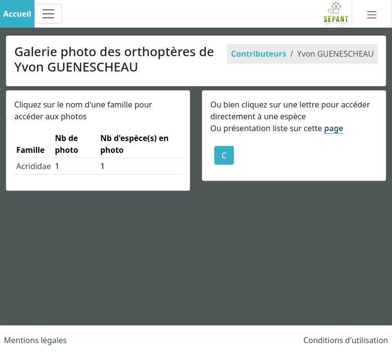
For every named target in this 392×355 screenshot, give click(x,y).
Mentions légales (35, 340)
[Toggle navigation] (48, 14)
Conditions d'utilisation (345, 340)
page (333, 128)
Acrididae (33, 166)
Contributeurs (258, 53)
